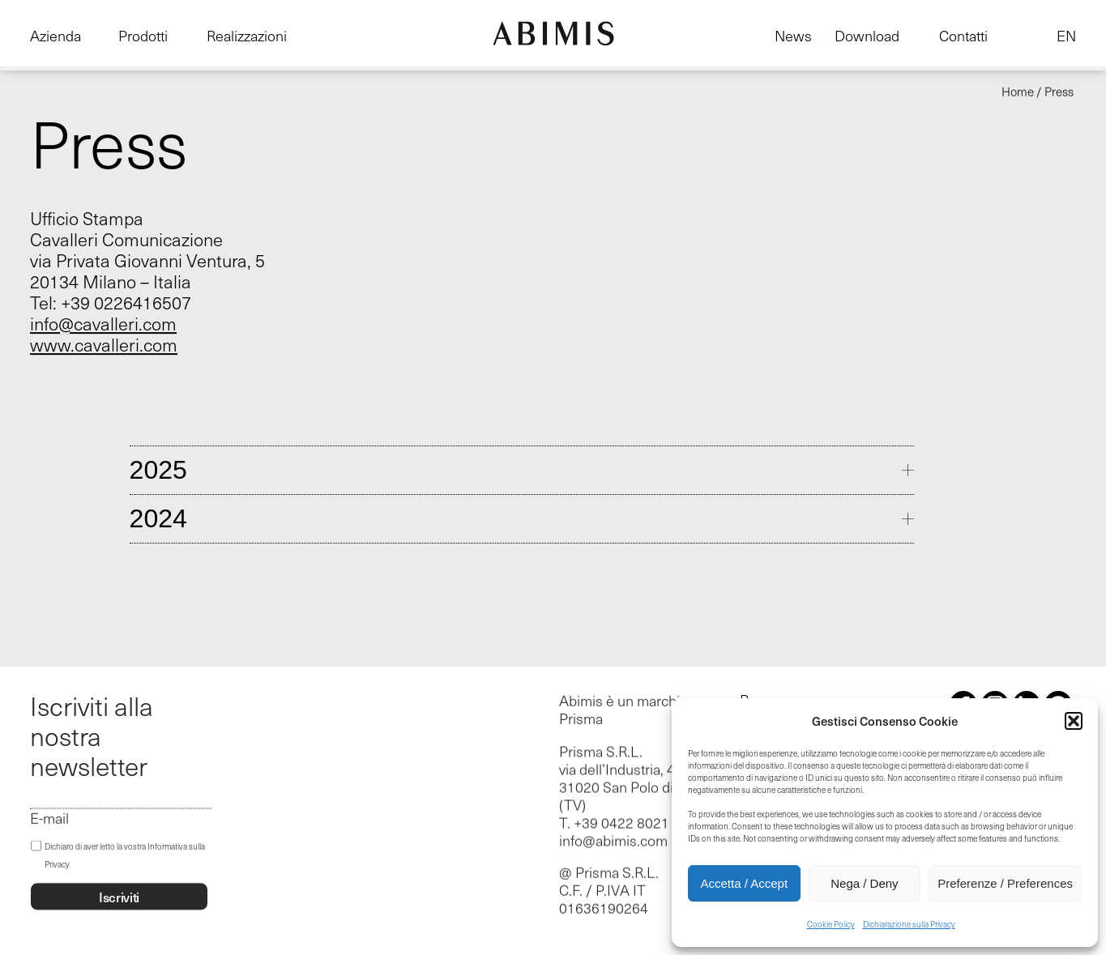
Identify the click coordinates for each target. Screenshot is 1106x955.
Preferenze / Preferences (1005, 883)
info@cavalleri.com (103, 323)
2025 (158, 469)
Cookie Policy (831, 924)
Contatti (963, 35)
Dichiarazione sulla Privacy (909, 924)
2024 (158, 518)
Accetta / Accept (744, 883)
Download (867, 35)
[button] (1073, 721)
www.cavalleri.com (103, 344)
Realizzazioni (247, 35)
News (793, 35)
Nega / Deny (864, 883)
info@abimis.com (613, 841)
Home (1017, 91)
